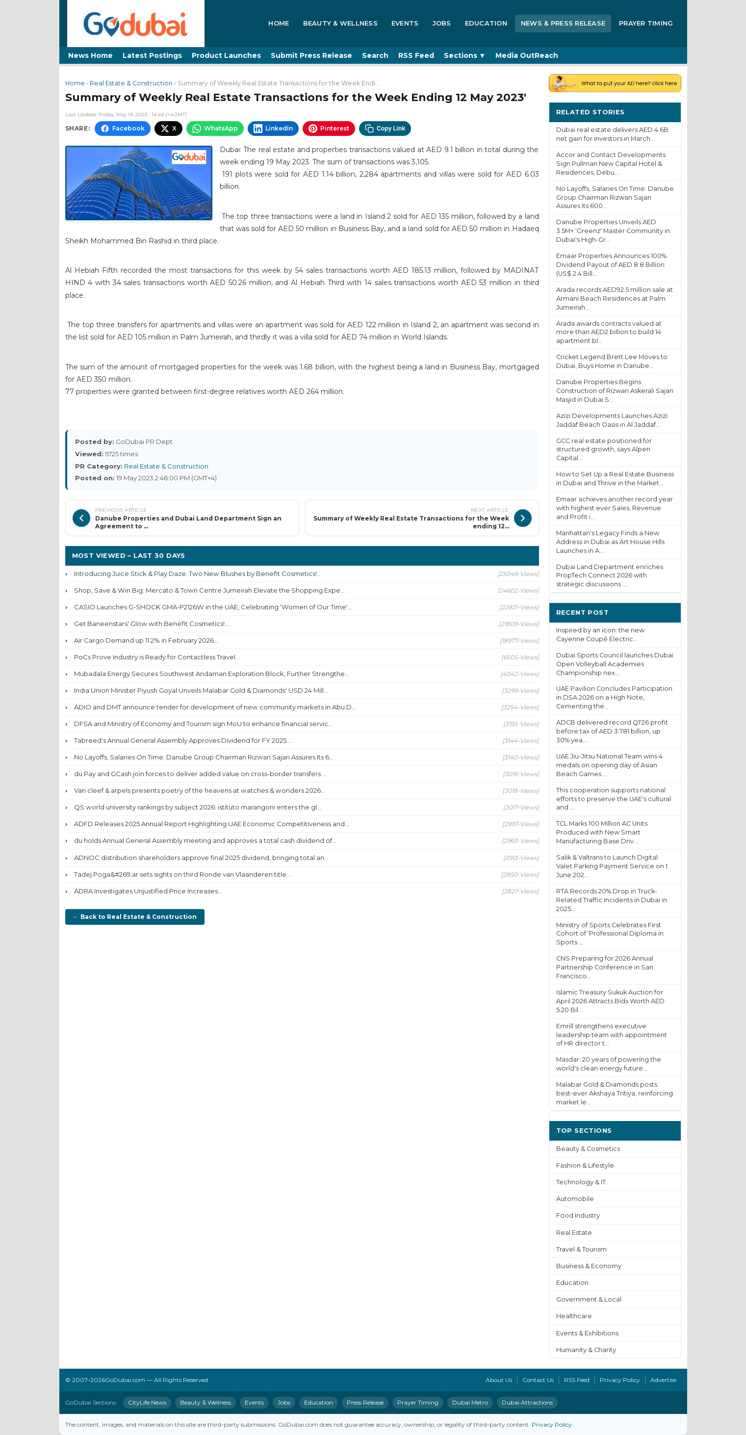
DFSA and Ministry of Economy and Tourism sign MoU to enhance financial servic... (203, 724)
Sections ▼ (465, 55)
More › (661, 111)
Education (486, 23)
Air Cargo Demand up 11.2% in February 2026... (146, 640)
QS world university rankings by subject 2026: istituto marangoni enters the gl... (197, 807)
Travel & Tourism (581, 1249)
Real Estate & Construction (131, 83)
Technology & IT (581, 1182)
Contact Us (538, 1379)
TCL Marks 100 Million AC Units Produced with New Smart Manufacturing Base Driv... (601, 832)
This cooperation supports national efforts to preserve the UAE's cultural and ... (613, 798)
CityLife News (147, 1402)
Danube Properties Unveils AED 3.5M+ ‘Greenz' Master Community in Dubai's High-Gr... (613, 230)
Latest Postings (152, 55)
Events (405, 23)
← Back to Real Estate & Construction (135, 916)
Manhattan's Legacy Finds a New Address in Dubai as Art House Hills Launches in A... (610, 541)
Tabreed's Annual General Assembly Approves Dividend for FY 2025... (182, 740)
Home (278, 23)
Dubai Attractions (527, 1402)
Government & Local (588, 1299)
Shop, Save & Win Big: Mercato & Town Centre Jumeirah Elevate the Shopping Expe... (209, 590)
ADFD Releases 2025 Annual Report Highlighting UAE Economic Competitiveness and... (211, 824)
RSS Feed (416, 55)
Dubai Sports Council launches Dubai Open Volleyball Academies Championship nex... (614, 664)
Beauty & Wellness (340, 23)
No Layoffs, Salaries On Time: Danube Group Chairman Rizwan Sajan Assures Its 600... (615, 197)
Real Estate (574, 1232)
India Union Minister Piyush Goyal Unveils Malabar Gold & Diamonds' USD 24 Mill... (201, 690)
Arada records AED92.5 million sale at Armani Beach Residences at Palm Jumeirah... (614, 298)
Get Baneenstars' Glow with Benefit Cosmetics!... (151, 623)
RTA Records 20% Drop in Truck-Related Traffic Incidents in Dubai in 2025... (611, 900)
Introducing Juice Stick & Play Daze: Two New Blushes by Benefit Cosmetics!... (197, 573)
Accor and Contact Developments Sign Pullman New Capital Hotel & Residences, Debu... (611, 163)
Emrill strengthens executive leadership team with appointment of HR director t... (611, 1034)
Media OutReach (526, 55)
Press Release (365, 1402)
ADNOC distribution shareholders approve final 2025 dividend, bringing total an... (201, 857)
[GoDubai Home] (136, 23)
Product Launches (226, 55)
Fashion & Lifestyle (585, 1165)
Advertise (663, 1379)
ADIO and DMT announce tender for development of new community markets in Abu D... (215, 707)
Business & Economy (588, 1266)
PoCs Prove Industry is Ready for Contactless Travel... (157, 657)
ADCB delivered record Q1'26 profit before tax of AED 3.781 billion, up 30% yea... (612, 731)
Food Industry (578, 1215)
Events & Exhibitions (587, 1333)
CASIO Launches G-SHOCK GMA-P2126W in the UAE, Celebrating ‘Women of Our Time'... (213, 607)
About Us (499, 1379)
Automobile (575, 1198)
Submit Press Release (311, 55)
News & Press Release (563, 23)
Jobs (442, 23)
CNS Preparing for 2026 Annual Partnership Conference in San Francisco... (604, 967)
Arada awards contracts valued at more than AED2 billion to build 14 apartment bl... (609, 332)
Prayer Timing (646, 23)
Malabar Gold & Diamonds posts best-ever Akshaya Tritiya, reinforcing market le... (614, 1093)
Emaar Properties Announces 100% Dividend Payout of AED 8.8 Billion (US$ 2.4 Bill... (611, 264)
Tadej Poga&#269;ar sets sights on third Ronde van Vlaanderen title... (182, 874)
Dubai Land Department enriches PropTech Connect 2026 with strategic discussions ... (609, 575)
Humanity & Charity (586, 1350)
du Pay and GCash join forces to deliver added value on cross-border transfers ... (200, 774)
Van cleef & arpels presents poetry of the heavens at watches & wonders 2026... (199, 790)
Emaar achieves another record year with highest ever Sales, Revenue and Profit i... (614, 508)
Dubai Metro (470, 1402)
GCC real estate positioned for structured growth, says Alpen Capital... (604, 449)
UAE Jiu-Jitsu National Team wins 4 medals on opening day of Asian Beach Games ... (609, 765)
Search (375, 55)
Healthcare (574, 1316)
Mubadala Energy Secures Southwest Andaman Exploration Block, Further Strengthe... (211, 674)
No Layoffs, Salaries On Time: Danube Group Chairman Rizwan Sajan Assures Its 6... (204, 757)
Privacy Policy (620, 1379)
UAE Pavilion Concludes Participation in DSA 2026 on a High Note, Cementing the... (614, 697)
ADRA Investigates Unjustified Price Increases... (148, 891)
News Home (90, 55)
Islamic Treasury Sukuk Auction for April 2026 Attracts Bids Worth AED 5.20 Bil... (610, 1001)
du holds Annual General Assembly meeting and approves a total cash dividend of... (205, 840)
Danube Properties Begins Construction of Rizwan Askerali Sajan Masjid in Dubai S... (614, 390)
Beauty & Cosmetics (588, 1148)
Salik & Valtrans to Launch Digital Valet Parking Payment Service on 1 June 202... (612, 866)
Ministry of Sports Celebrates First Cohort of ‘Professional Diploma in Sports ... (610, 933)
